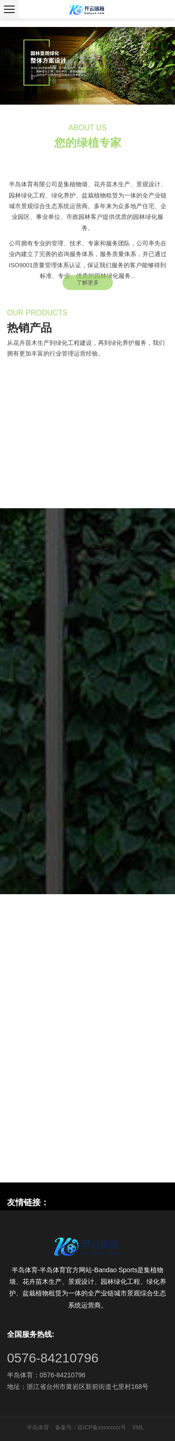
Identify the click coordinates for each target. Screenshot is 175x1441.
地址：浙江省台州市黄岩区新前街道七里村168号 (77, 1386)
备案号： (66, 1427)
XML (138, 1427)
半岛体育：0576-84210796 (46, 1375)
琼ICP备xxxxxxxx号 (101, 1427)
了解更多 (88, 285)
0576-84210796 (52, 1358)
